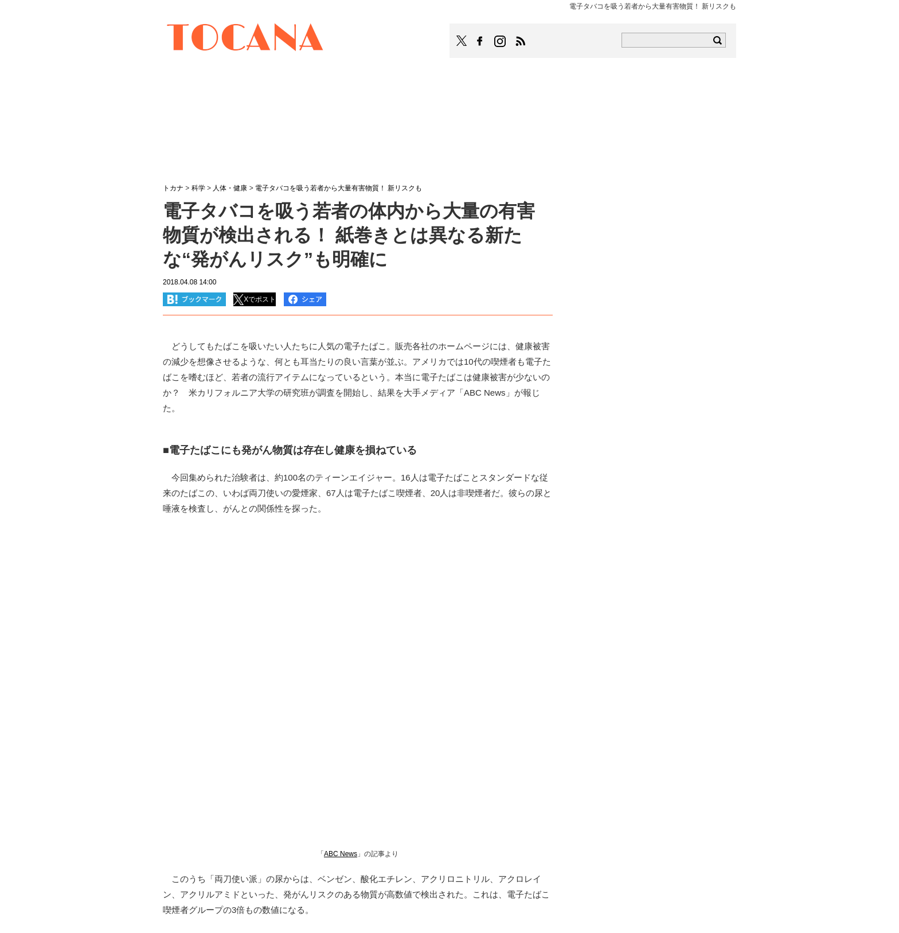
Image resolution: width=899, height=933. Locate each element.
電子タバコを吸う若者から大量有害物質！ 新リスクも (338, 188)
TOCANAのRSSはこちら (520, 41)
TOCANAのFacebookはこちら (480, 41)
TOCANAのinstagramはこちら (500, 41)
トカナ (173, 188)
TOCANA (245, 39)
